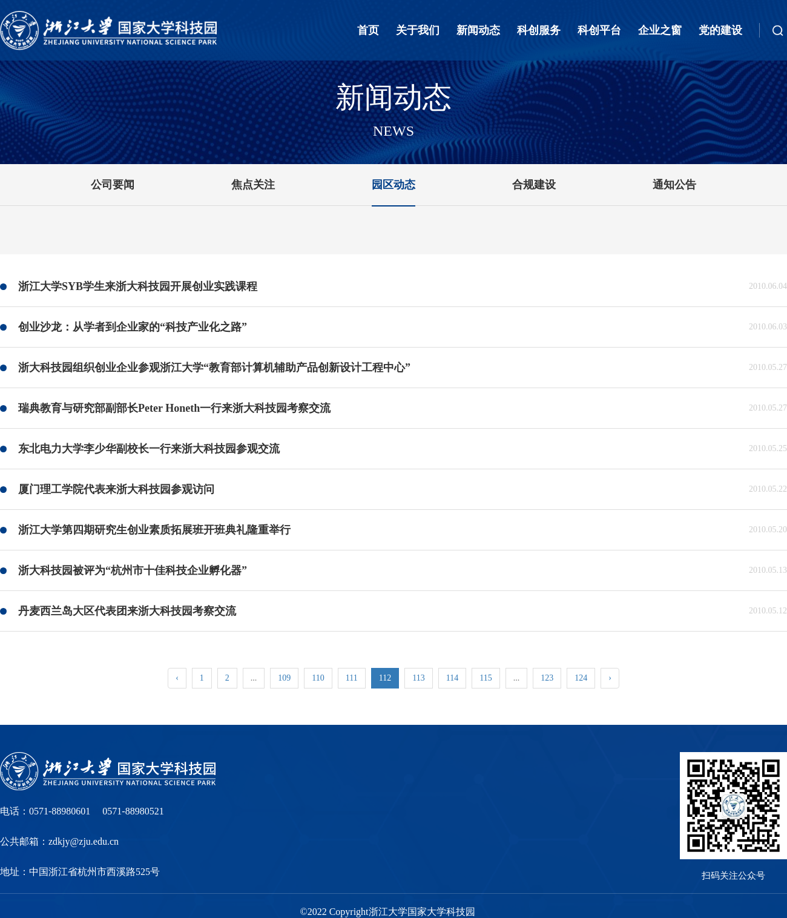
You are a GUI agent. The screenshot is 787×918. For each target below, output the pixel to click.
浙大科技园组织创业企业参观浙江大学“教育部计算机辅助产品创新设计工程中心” (214, 368)
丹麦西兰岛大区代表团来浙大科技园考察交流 (127, 611)
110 (318, 677)
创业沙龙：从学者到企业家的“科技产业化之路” (132, 327)
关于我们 (418, 30)
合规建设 (534, 185)
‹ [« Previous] (177, 677)
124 (581, 677)
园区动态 (393, 185)
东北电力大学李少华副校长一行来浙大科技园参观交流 (149, 449)
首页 (368, 30)
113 (418, 677)
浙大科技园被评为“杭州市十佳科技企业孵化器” (132, 570)
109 (284, 677)
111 (352, 677)
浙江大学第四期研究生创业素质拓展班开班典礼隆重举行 (154, 530)
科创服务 (539, 30)
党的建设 (720, 30)
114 (452, 677)
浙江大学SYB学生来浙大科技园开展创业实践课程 (137, 286)
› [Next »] (609, 677)
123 (547, 677)
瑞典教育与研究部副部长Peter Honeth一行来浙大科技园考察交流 (174, 408)
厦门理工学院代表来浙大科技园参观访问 (116, 489)
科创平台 (599, 30)
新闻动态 (478, 30)
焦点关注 (253, 185)
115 (485, 677)
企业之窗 (660, 30)
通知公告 (674, 185)
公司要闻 (112, 185)
